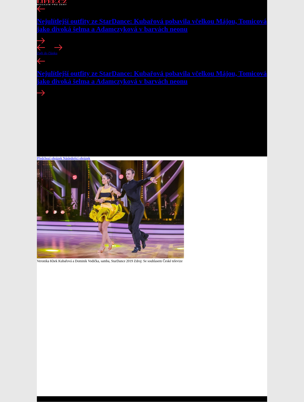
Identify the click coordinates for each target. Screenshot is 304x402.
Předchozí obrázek (50, 158)
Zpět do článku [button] (47, 53)
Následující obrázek (76, 158)
